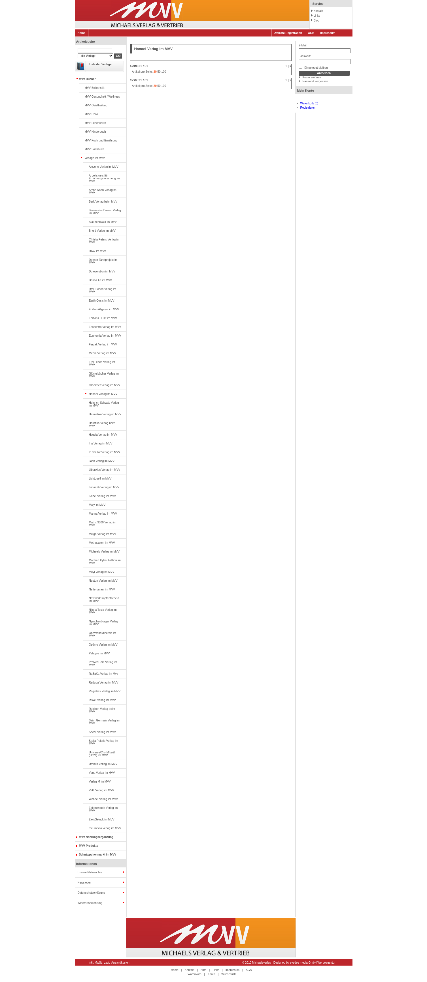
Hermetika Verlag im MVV (105, 414)
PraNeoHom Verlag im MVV (103, 664)
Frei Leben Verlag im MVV (102, 363)
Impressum (327, 33)
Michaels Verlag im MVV (104, 551)
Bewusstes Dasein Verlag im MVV (105, 212)
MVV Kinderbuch (95, 131)
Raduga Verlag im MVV (103, 682)
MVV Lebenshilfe (95, 122)
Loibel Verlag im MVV (102, 496)
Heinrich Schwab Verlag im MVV (104, 404)
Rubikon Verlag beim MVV (102, 710)
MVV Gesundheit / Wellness (102, 96)
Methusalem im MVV (102, 542)
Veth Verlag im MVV (101, 790)
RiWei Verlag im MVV (102, 700)
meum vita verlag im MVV (105, 828)
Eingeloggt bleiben (313, 67)
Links (317, 15)
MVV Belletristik (95, 87)
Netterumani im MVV (102, 589)
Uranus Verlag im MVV (103, 764)
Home (82, 33)
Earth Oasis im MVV (101, 300)
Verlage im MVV (95, 158)
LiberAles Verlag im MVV (104, 469)
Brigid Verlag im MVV (102, 230)
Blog (316, 20)
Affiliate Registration (288, 33)
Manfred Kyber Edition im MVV (105, 562)
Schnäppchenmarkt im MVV (97, 854)
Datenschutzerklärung (91, 892)
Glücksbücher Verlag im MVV (104, 375)
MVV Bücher (87, 79)
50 (159, 71)
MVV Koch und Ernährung (101, 140)
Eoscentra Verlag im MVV (105, 326)
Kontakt (318, 10)
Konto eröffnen (312, 77)
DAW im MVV (97, 251)
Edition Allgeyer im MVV (104, 309)
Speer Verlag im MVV (102, 732)
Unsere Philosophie (90, 872)
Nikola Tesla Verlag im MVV (103, 611)
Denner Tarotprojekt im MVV (103, 261)
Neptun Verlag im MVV (103, 580)
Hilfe (203, 970)
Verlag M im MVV (100, 781)
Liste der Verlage (100, 64)
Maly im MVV (97, 504)
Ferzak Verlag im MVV (103, 344)
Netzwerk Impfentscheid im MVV (104, 600)
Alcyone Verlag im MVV (104, 166)
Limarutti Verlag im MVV (104, 487)
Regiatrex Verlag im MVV (105, 691)
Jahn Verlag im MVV (102, 461)
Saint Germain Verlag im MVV (104, 722)
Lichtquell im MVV (100, 478)
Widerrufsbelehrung (90, 902)
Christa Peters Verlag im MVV (104, 241)
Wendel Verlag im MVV (103, 799)
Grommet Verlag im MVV (104, 385)
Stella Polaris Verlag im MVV (103, 742)
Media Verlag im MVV (102, 353)
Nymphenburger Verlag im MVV (103, 623)
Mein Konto (305, 90)
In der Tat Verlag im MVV (104, 452)
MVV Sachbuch (94, 149)
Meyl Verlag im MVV (101, 571)
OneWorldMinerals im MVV (102, 634)
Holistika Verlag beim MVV (102, 424)
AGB (311, 33)
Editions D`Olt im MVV (103, 318)
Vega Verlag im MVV (102, 772)
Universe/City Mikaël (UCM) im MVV (102, 754)
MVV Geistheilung (96, 105)
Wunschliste (229, 974)
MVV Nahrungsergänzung (96, 837)
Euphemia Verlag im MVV (105, 335)
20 (155, 71)
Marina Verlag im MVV (103, 513)
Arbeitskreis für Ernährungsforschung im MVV (104, 178)
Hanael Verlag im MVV (103, 394)
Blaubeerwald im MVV (103, 222)
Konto (211, 974)
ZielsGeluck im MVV (101, 819)
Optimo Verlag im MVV (103, 644)
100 (163, 71)
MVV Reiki (91, 114)
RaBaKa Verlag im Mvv (103, 673)
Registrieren (308, 107)
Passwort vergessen (315, 81)
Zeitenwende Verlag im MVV (103, 809)
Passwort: (305, 56)
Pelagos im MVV (99, 653)
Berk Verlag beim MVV (103, 201)
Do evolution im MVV (102, 271)
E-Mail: (303, 45)
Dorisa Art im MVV (100, 280)
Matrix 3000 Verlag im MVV (102, 524)
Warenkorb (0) (309, 103)
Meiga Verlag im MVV (102, 534)
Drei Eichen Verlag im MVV (102, 290)
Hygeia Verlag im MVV (103, 434)
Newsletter (84, 882)
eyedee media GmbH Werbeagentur (312, 962)
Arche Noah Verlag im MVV (102, 191)
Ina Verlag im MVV (100, 443)
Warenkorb (194, 974)
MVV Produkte (88, 845)
